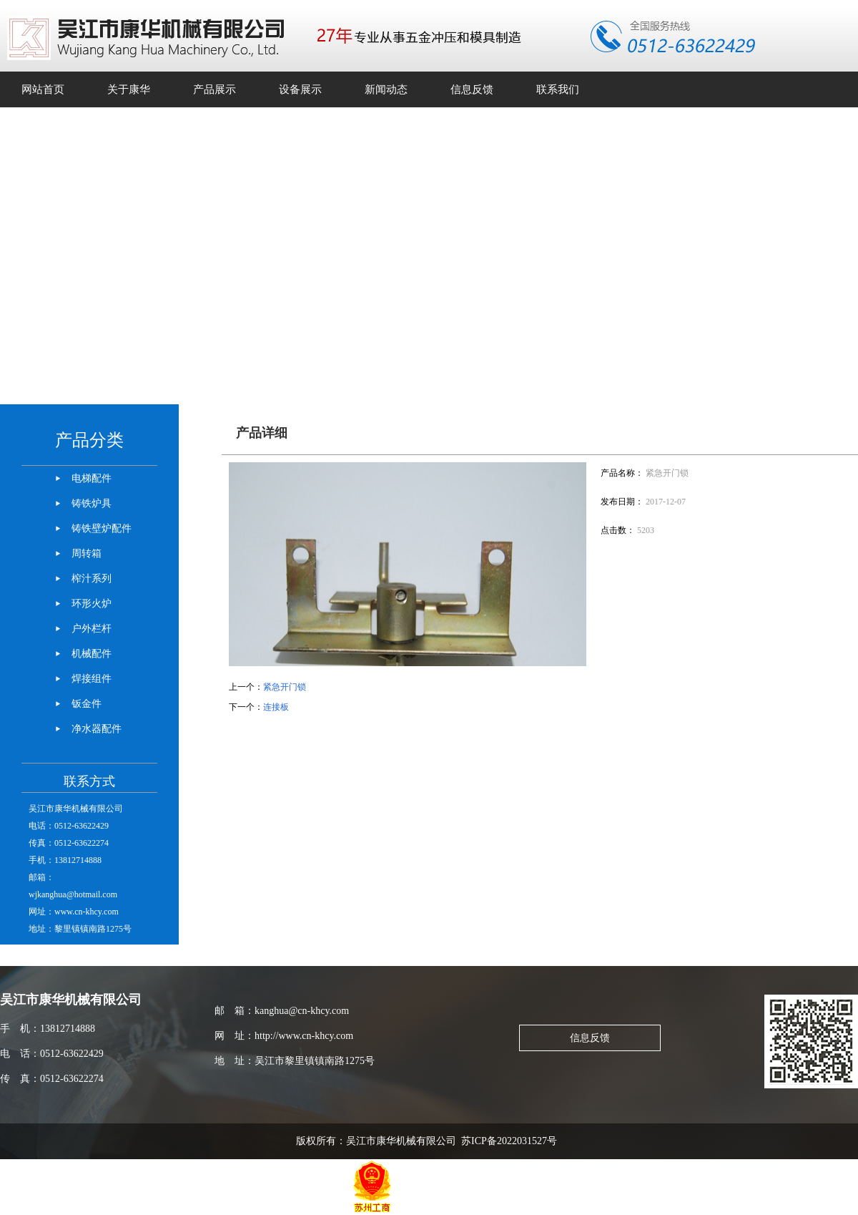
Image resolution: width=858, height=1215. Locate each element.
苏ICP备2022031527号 (511, 1141)
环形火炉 (92, 603)
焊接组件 (92, 678)
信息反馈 (590, 1038)
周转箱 (87, 553)
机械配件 (92, 653)
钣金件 (87, 703)
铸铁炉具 (92, 503)
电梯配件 (92, 478)
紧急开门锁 (284, 687)
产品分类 (89, 440)
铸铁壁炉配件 (102, 528)
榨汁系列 (92, 578)
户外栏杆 (92, 628)
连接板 (276, 707)
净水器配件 (97, 728)
